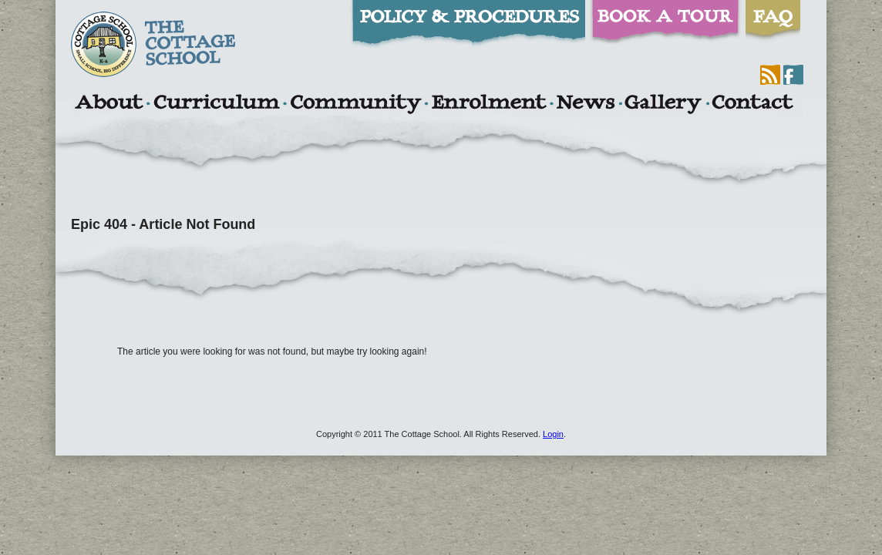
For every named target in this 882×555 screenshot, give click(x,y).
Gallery (663, 104)
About (108, 104)
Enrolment (488, 104)
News (585, 104)
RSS (770, 75)
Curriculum (216, 104)
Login (553, 434)
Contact (752, 104)
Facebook (793, 75)
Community (355, 104)
